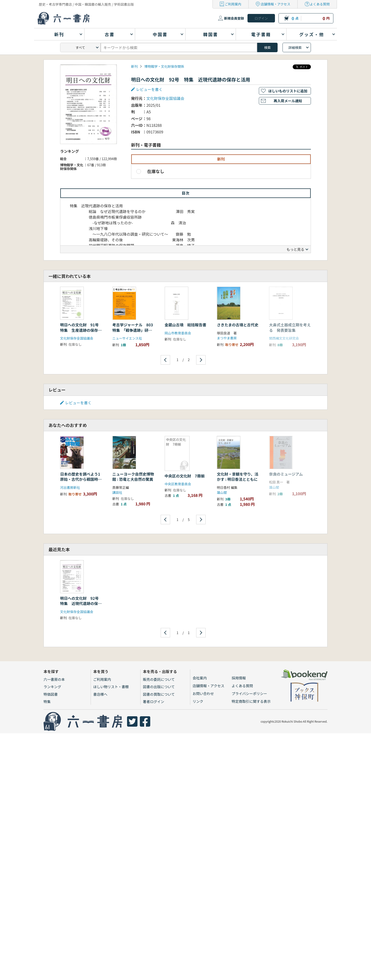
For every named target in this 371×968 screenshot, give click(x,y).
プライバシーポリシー (249, 693)
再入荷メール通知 (288, 100)
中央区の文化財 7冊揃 (185, 476)
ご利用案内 (233, 4)
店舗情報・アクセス (275, 4)
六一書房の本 (54, 679)
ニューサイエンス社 (127, 338)
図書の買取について (159, 694)
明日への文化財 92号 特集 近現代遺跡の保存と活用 (81, 603)
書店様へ (100, 694)
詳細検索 (295, 47)
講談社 (117, 492)
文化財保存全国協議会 (165, 98)
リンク (198, 701)
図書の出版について (159, 686)
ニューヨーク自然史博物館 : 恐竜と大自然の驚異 (133, 476)
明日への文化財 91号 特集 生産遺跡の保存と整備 (81, 330)
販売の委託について (159, 679)
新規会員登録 (234, 18)
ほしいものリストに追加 (287, 90)
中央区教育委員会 (178, 484)
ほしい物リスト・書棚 (111, 686)
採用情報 (239, 677)
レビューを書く (149, 89)
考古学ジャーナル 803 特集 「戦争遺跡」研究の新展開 (134, 330)
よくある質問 (320, 4)
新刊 (134, 66)
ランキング (52, 686)
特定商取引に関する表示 (251, 701)
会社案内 (200, 677)
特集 (47, 701)
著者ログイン (153, 701)
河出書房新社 (70, 487)
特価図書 (51, 694)
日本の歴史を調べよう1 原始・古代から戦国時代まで (82, 479)
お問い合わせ (203, 693)
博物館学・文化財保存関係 (164, 66)
